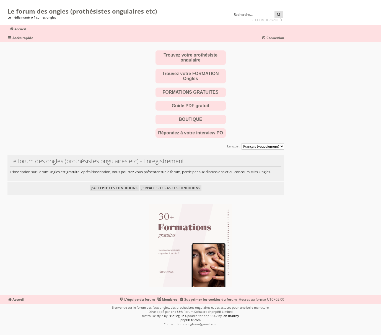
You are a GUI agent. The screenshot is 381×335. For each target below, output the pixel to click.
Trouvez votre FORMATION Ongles (190, 76)
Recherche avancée (267, 20)
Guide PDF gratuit (190, 105)
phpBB (175, 312)
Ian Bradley (231, 316)
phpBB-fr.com (190, 320)
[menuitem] (272, 38)
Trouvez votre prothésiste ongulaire (190, 57)
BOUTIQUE (190, 119)
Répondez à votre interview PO (190, 133)
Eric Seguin (176, 316)
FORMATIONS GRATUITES (190, 92)
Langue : (233, 146)
